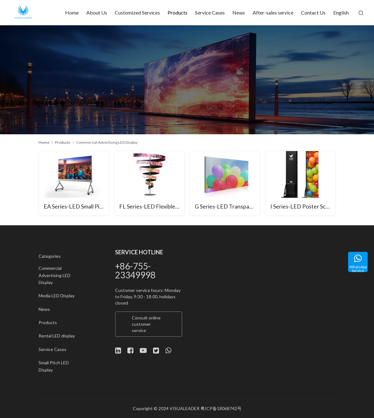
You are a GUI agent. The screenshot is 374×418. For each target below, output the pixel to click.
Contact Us (313, 12)
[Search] (361, 12)
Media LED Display (57, 295)
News (238, 12)
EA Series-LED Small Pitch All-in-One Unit (76, 206)
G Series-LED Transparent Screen (227, 206)
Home (72, 12)
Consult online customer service (146, 324)
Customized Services (137, 12)
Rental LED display (57, 335)
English (341, 12)
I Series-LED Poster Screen (303, 206)
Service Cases (210, 12)
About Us (96, 12)
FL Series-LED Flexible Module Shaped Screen (152, 206)
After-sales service (273, 12)
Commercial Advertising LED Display (55, 275)
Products (177, 12)
